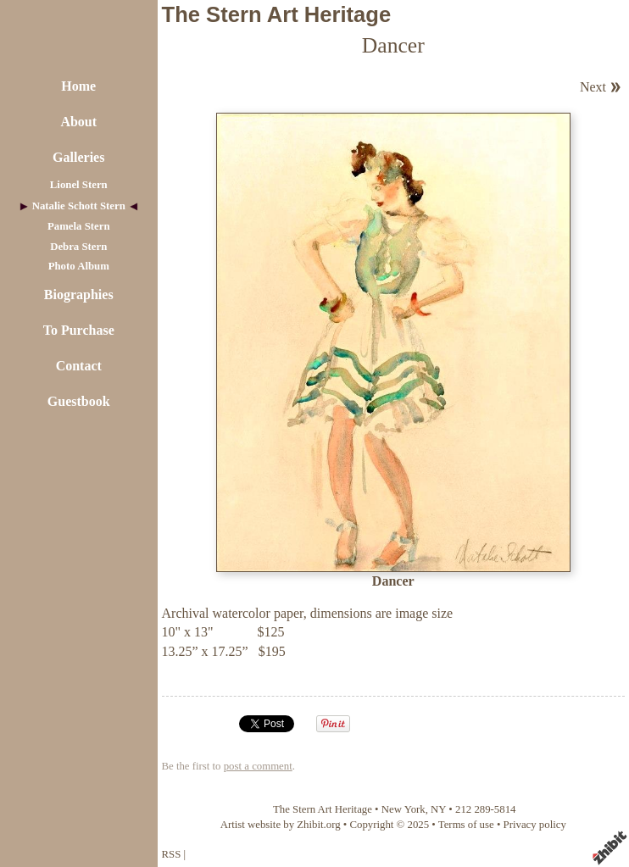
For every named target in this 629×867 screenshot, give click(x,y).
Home (78, 86)
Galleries (78, 157)
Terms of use (466, 825)
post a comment (258, 766)
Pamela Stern (78, 226)
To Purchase (78, 330)
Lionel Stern (79, 185)
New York (403, 809)
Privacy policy (535, 825)
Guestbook (78, 401)
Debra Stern (78, 247)
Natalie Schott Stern (78, 206)
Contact (79, 365)
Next (593, 87)
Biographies (79, 294)
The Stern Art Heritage (277, 14)
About (78, 121)
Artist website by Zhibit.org (280, 825)
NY (438, 809)
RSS (171, 854)
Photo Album (78, 266)
